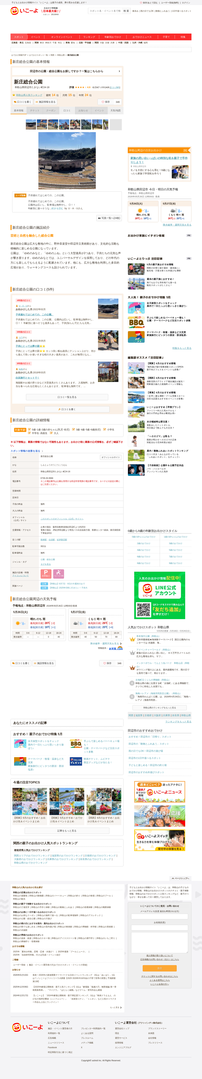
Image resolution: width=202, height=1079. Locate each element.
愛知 (73, 43)
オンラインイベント (62, 37)
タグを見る (46, 564)
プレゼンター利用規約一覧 (93, 1028)
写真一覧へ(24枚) (109, 218)
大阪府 (157, 715)
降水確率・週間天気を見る (104, 643)
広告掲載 (52, 1038)
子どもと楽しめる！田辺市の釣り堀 (148, 765)
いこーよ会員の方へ (160, 984)
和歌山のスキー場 (41, 938)
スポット (19, 37)
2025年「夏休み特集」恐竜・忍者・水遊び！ (33, 951)
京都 (107, 43)
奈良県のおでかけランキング (95, 859)
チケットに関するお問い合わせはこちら (159, 976)
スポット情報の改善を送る (25, 451)
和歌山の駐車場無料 (69, 915)
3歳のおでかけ (175, 543)
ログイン (186, 3)
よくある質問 (87, 1033)
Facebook (52, 1047)
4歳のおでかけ (143, 550)
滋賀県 (139, 715)
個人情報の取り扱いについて (159, 955)
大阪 (102, 43)
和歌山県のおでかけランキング (30, 862)
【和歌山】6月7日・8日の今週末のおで (67, 584)
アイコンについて (20, 575)
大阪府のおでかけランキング (29, 859)
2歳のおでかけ (143, 543)
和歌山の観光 (19, 899)
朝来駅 (44, 539)
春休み (135, 11)
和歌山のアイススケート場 (64, 938)
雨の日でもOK (147, 11)
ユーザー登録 (19, 965)
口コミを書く (22, 101)
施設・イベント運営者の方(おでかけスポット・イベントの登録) (58, 965)
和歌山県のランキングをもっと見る (159, 708)
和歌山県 (186, 715)
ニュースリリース (56, 1043)
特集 (183, 37)
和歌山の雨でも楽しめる (24, 927)
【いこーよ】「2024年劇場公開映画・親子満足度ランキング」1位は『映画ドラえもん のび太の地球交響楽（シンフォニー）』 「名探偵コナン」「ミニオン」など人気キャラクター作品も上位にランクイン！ (74, 998)
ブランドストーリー (157, 1028)
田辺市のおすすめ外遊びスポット (146, 772)
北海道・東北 (17, 43)
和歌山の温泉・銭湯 (22, 938)
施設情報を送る (46, 101)
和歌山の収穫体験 (84, 907)
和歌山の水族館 (20, 930)
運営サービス (121, 1038)
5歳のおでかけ (175, 550)
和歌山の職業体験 (103, 907)
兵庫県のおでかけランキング (62, 859)
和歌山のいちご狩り (106, 938)
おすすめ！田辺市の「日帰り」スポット (150, 736)
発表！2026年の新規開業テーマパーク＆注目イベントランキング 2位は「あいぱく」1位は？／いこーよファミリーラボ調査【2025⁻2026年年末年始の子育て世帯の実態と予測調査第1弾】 (74, 978)
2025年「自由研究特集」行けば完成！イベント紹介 (36, 955)
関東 (37, 43)
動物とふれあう (163, 11)
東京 (42, 43)
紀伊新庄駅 (62, 539)
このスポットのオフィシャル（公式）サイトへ (62, 519)
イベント (35, 37)
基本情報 (18, 110)
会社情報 (152, 1038)
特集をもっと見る (181, 348)
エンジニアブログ (123, 1047)
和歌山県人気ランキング (29, 95)
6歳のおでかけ (143, 556)
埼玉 (60, 43)
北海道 (28, 43)
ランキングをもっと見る (178, 721)
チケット (35, 110)
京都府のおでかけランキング (100, 855)
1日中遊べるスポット (181, 11)
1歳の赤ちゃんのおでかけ (175, 537)
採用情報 (119, 1043)
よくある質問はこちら (160, 980)
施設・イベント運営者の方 (60, 1028)
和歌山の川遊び (45, 918)
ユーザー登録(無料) (170, 3)
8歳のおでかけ (143, 563)
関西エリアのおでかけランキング (32, 855)
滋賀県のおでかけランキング (67, 855)
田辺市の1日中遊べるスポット (145, 758)
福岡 (146, 43)
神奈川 (48, 43)
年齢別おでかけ (112, 37)
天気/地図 (115, 110)
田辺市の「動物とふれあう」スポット (149, 743)
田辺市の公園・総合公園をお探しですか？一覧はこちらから (66, 71)
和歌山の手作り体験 (40, 907)
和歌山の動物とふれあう (63, 907)
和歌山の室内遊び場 (47, 927)
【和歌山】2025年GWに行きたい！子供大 (68, 588)
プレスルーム (87, 1038)
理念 (117, 1033)
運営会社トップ (122, 1028)
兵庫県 (166, 715)
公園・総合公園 (48, 559)
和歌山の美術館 (106, 927)
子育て (166, 37)
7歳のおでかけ (175, 556)
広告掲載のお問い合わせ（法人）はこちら (159, 959)
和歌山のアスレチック (90, 915)
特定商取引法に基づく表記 (60, 1052)
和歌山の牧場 (88, 896)
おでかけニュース (142, 37)
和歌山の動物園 (36, 896)
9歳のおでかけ (175, 563)
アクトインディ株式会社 (150, 1023)
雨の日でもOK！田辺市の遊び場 (146, 751)
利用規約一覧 (54, 1033)
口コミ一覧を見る (67, 397)
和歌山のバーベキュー (56, 896)
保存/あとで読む (149, 3)
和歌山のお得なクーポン (24, 915)
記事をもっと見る (66, 830)
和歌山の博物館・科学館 (85, 927)
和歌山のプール (104, 896)
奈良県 (175, 715)
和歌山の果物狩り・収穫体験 (26, 941)
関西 (97, 43)
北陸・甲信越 (85, 43)
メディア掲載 (87, 1043)
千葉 (54, 43)
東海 (68, 43)
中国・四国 (123, 43)
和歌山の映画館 (65, 927)
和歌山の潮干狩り (86, 938)
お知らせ (83, 110)
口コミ (67, 110)
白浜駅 (52, 539)
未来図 (151, 1033)
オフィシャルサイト (111, 457)
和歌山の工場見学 (21, 907)
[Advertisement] (67, 278)
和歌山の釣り (74, 896)
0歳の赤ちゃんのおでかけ (143, 537)
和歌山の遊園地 (20, 896)
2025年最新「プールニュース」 (72, 951)
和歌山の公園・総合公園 (24, 918)
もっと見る (114, 1007)
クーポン (51, 110)
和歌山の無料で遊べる (48, 915)
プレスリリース (155, 1043)
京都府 (148, 715)
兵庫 (112, 43)
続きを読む (57, 208)
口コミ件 (115, 87)
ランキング (89, 37)
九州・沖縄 (137, 43)
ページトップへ (180, 878)
